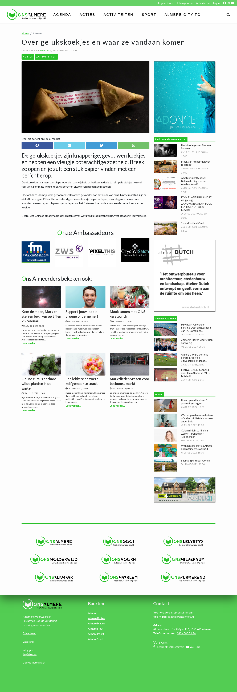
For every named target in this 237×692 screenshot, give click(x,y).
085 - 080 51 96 (186, 633)
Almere (92, 613)
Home (25, 33)
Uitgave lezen (165, 3)
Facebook (162, 646)
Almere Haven (96, 623)
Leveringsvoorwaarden (36, 625)
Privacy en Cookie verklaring (40, 620)
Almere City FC (183, 15)
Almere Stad (95, 639)
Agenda (62, 15)
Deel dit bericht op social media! (41, 138)
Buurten (96, 603)
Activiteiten (118, 15)
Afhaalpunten (185, 3)
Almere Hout (95, 628)
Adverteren (203, 3)
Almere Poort (96, 633)
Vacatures (29, 641)
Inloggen (28, 650)
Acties (87, 15)
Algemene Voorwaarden (37, 616)
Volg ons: (160, 642)
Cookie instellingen (34, 662)
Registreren (29, 654)
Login (216, 3)
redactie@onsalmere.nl (180, 616)
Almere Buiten (96, 618)
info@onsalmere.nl (181, 612)
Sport (149, 15)
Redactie (44, 50)
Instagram (178, 646)
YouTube (195, 646)
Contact (161, 603)
